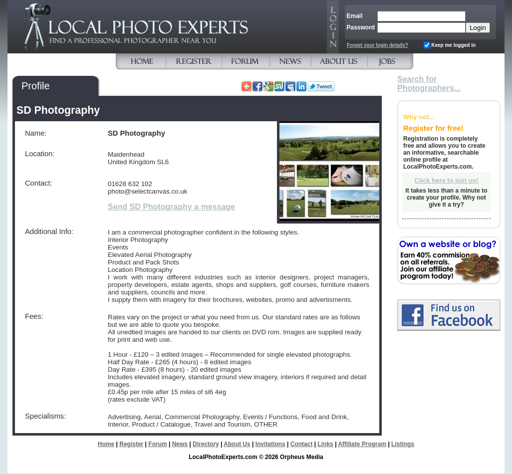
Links (325, 444)
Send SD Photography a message (171, 207)
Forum (157, 444)
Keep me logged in (453, 45)
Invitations (270, 444)
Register (131, 444)
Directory (206, 444)
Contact (301, 444)
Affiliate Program (362, 444)
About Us (237, 444)
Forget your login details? (377, 45)
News (180, 444)
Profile (35, 85)
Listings (402, 444)
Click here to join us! (447, 180)
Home (106, 444)
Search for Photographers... (429, 83)
